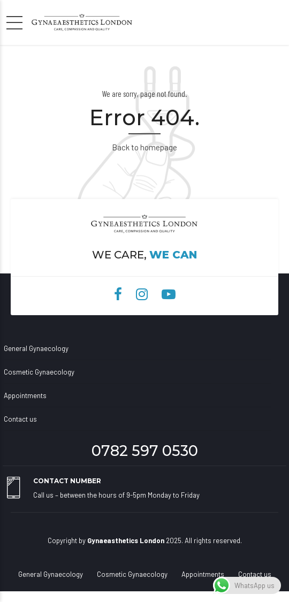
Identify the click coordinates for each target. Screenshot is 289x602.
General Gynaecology (36, 348)
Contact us (20, 419)
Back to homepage (144, 147)
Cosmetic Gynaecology (39, 372)
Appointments (25, 395)
